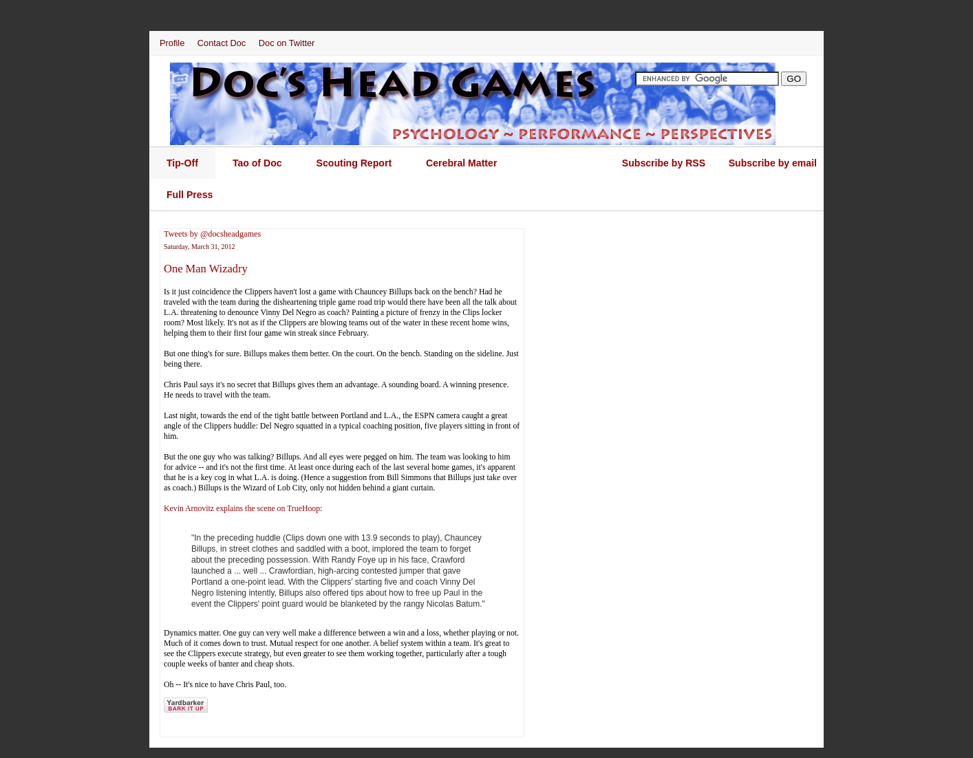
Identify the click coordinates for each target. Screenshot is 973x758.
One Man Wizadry (206, 268)
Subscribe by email (773, 163)
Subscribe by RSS (663, 163)
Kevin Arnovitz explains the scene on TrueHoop (242, 508)
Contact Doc (221, 43)
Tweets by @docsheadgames (212, 234)
